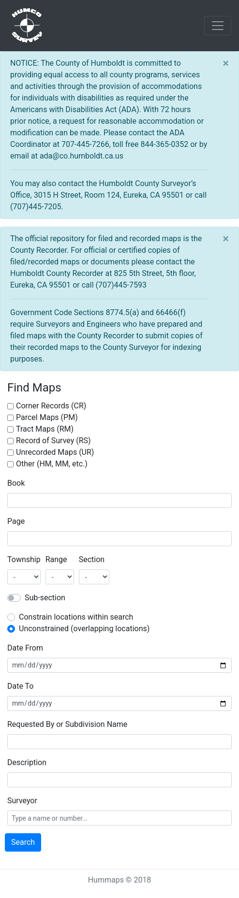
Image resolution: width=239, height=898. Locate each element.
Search (23, 842)
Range (56, 559)
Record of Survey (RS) (53, 440)
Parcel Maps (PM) (47, 417)
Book (16, 483)
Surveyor (22, 800)
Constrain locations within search (76, 617)
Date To (20, 686)
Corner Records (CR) (51, 405)
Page (16, 521)
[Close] (226, 63)
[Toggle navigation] (217, 25)
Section (92, 559)
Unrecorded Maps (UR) (55, 452)
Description (26, 762)
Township (24, 559)
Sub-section (45, 597)
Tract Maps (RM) (45, 429)
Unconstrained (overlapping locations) (84, 628)
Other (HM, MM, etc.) (52, 463)
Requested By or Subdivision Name (67, 724)
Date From (25, 647)
